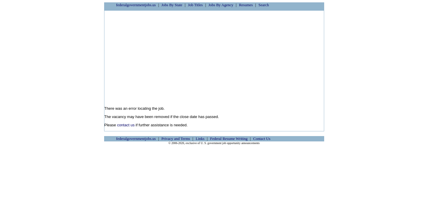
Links (200, 138)
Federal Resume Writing (228, 138)
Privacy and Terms (175, 138)
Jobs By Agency (221, 5)
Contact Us (261, 138)
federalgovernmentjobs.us (136, 5)
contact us (126, 125)
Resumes (246, 5)
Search (263, 5)
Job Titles (195, 5)
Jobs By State (171, 5)
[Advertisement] (214, 56)
